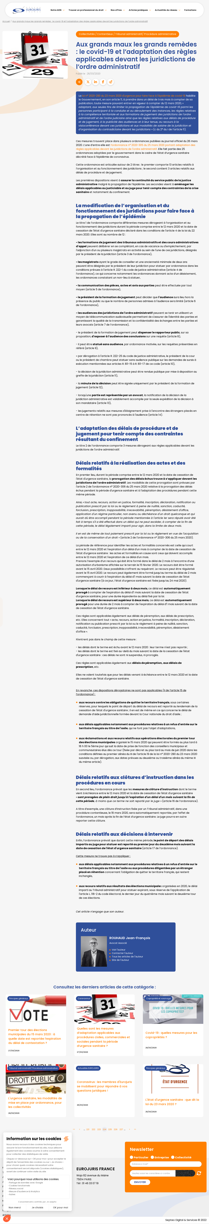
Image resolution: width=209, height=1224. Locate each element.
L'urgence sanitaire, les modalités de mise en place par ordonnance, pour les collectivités (35, 1103)
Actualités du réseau (166, 10)
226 (115, 1130)
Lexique (6, 1211)
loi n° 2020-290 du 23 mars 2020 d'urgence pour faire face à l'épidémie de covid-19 (134, 96)
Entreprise (162, 1157)
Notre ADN (56, 10)
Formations (190, 10)
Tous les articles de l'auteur (127, 956)
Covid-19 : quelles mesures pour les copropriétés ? (171, 1035)
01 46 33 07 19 (90, 1184)
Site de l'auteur (120, 960)
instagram (202, 618)
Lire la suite (104, 1091)
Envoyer (140, 1183)
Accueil (6, 21)
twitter (202, 599)
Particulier (141, 1157)
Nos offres (116, 10)
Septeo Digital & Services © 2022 (186, 1221)
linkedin (202, 605)
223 (99, 1130)
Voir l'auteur (118, 949)
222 (93, 1130)
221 (87, 1130)
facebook (202, 592)
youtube (202, 612)
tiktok (202, 631)
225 (110, 1130)
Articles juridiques (138, 10)
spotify (202, 625)
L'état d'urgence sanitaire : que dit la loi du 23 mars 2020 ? (172, 1102)
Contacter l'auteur (122, 953)
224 (104, 1130)
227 (121, 1130)
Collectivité (183, 1157)
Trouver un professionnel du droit (86, 10)
